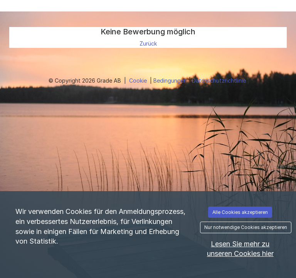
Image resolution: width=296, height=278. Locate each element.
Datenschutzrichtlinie (219, 80)
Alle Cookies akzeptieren (240, 212)
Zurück (148, 43)
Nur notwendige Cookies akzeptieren (245, 227)
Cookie (138, 80)
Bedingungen (170, 80)
